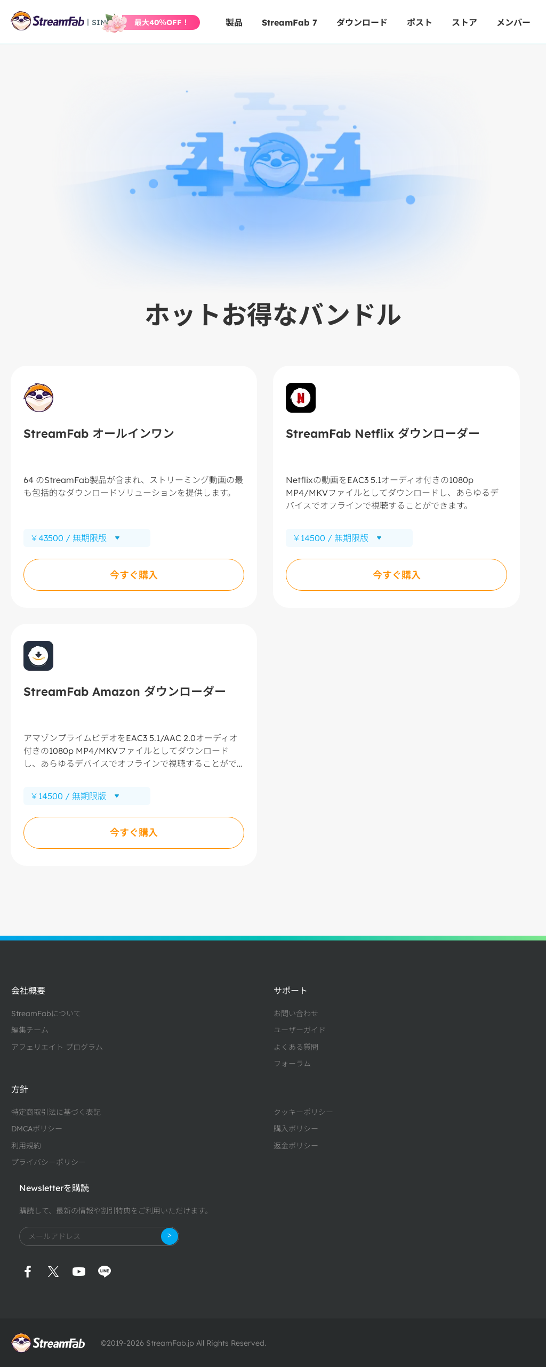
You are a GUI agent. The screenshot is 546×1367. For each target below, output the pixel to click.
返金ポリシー (296, 1146)
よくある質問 (296, 1047)
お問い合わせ (296, 1013)
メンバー (513, 22)
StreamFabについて (46, 1013)
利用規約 (26, 1146)
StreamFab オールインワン (98, 433)
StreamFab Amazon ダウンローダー (124, 691)
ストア (464, 22)
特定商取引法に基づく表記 (56, 1112)
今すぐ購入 (134, 575)
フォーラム (292, 1063)
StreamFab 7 (289, 22)
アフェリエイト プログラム (57, 1047)
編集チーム (30, 1030)
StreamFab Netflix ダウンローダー (383, 433)
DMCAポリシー (36, 1128)
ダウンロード (362, 22)
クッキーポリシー (303, 1112)
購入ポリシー (296, 1128)
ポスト (419, 22)
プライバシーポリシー (48, 1162)
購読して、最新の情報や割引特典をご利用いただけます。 (115, 1211)
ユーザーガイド (300, 1030)
